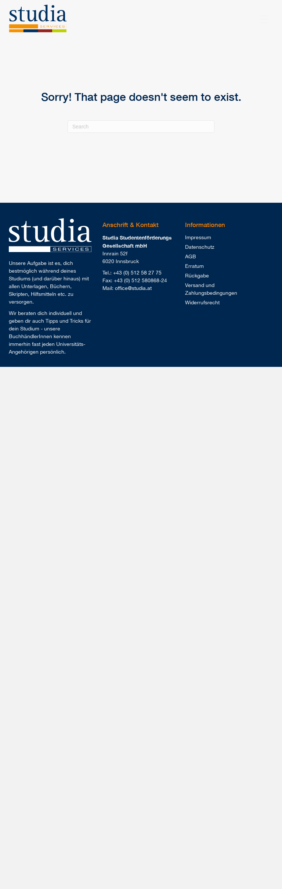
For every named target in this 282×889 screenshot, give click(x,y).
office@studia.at (133, 288)
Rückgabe (197, 276)
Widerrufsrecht (202, 302)
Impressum (198, 237)
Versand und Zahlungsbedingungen (211, 289)
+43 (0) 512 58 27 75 (137, 273)
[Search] (141, 126)
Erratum (194, 266)
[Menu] (264, 19)
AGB (190, 256)
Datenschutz (199, 247)
